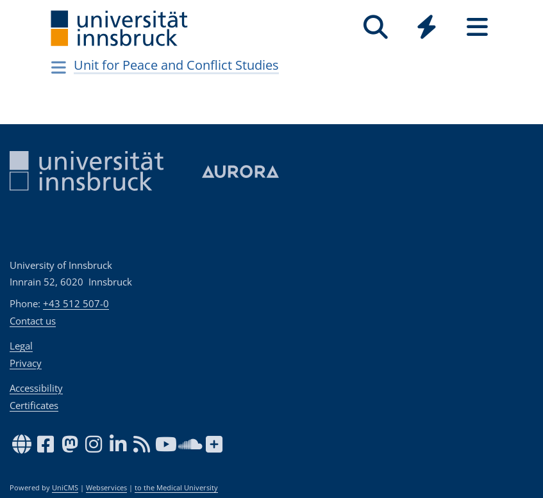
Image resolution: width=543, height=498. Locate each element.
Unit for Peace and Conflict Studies (176, 65)
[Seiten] (477, 27)
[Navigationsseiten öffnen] (59, 67)
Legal (21, 345)
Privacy (26, 363)
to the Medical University (176, 487)
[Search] (376, 27)
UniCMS (65, 487)
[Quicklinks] (426, 27)
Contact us (33, 320)
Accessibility (36, 388)
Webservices (106, 487)
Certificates (34, 405)
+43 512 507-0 (76, 303)
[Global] (427, 28)
